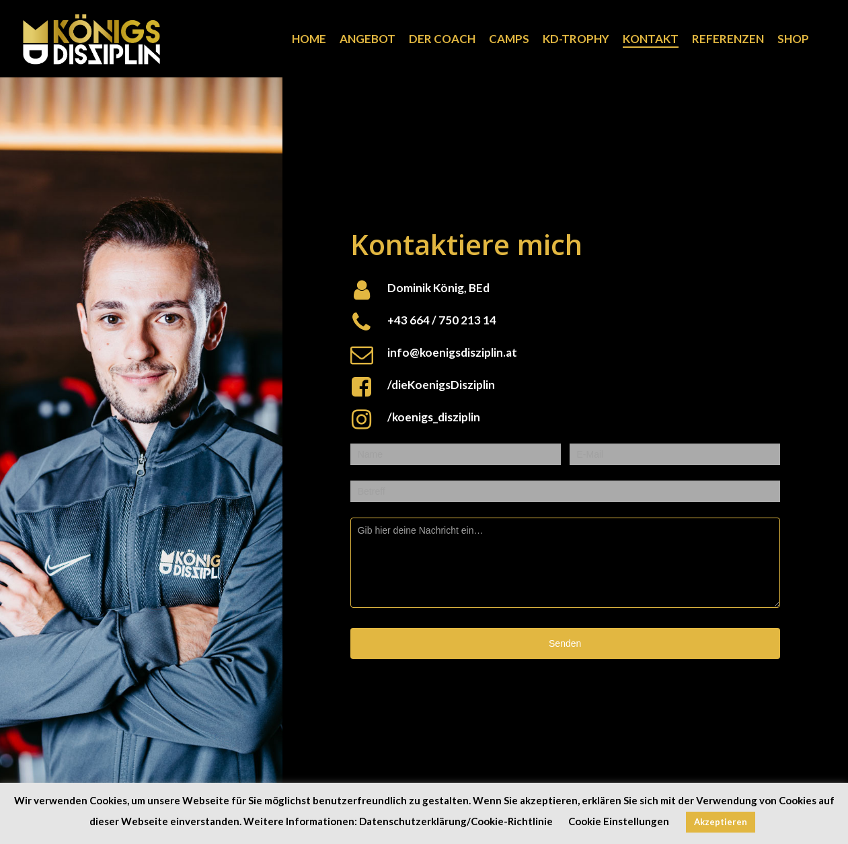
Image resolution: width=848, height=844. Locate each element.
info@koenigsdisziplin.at (452, 352)
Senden (565, 643)
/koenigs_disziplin (433, 417)
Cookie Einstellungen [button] (618, 821)
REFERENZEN (728, 39)
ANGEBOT (367, 39)
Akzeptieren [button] (720, 821)
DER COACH (442, 39)
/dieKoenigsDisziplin (441, 385)
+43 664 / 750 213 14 (441, 320)
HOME (309, 39)
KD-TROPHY (576, 39)
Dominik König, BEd (438, 288)
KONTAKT (651, 39)
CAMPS (509, 39)
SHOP (793, 39)
